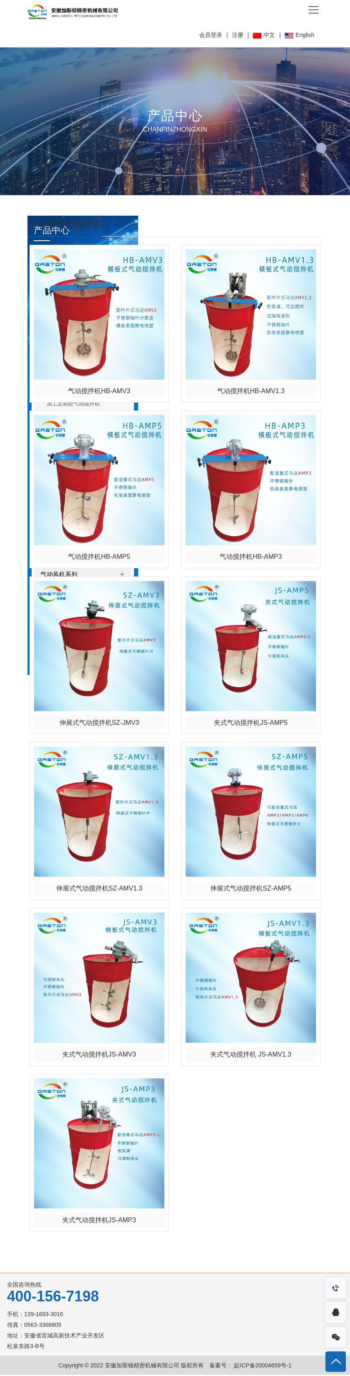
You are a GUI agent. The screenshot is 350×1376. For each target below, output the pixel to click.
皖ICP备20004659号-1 (261, 1366)
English (299, 35)
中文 (264, 35)
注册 (237, 35)
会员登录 (210, 35)
